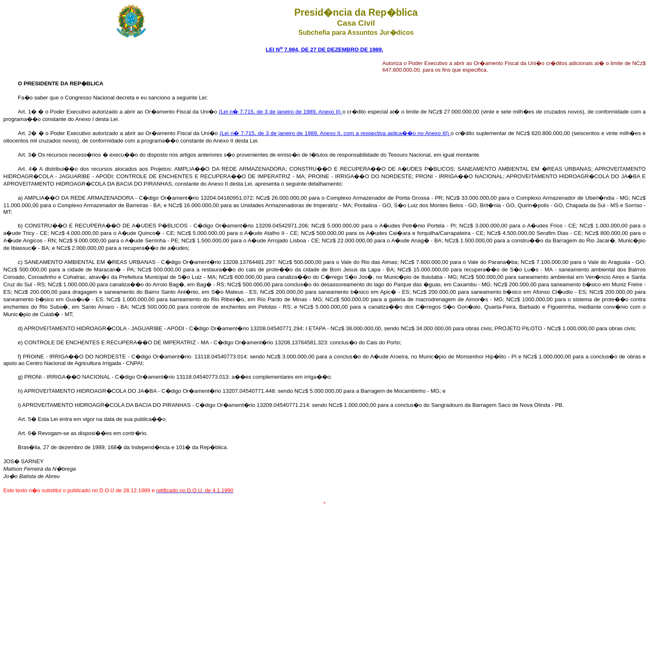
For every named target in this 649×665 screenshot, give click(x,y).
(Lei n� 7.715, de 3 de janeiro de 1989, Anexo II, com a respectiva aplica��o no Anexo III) (335, 133)
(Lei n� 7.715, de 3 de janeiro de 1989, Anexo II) (280, 112)
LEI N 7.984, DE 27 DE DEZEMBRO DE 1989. (324, 49)
